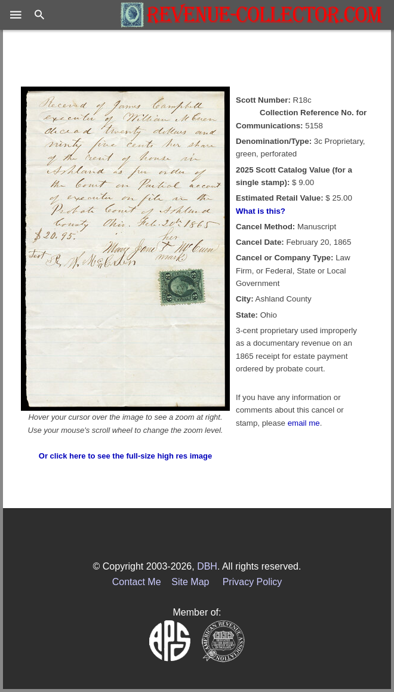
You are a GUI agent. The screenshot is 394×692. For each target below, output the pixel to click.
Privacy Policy (252, 582)
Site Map (190, 582)
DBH (207, 566)
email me (304, 423)
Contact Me (136, 582)
